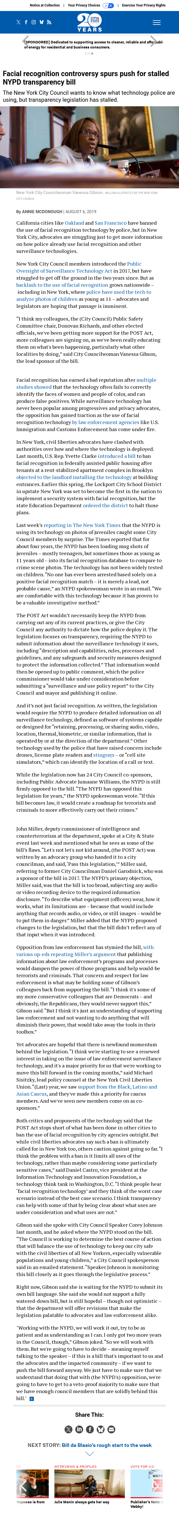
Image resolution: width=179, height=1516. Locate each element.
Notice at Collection (45, 5)
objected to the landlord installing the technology (74, 477)
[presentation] (23, 1489)
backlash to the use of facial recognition (62, 284)
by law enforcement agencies (105, 422)
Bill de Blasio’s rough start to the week (107, 1444)
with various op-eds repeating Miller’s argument (85, 950)
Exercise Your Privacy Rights (143, 5)
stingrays (103, 754)
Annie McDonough (42, 211)
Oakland (74, 222)
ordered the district (105, 505)
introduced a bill (117, 456)
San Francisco (111, 222)
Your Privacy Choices (91, 5)
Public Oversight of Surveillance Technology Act (79, 267)
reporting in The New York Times (82, 525)
